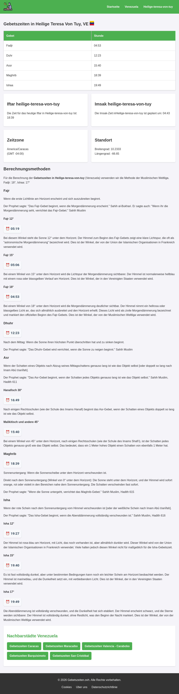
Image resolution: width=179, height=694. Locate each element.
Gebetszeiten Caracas (24, 646)
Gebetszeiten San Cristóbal (71, 655)
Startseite (113, 6)
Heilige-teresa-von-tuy (158, 6)
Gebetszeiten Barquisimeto (28, 655)
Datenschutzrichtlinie (104, 687)
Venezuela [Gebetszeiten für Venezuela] (131, 6)
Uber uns (81, 687)
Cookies (67, 687)
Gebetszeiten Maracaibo (62, 646)
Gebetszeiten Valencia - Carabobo (107, 646)
